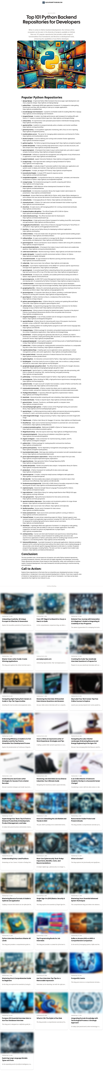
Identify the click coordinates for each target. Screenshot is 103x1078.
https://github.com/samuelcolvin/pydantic (35, 436)
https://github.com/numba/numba (47, 386)
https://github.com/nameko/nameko (70, 285)
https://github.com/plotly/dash (32, 472)
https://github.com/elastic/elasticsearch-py (35, 218)
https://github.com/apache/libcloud (51, 323)
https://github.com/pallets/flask (32, 109)
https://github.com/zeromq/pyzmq (33, 381)
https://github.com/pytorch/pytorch (33, 244)
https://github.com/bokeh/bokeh (41, 193)
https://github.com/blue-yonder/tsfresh (34, 356)
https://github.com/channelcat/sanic (34, 204)
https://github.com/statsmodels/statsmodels (64, 390)
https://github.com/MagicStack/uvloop (65, 432)
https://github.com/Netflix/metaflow (34, 510)
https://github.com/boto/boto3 (72, 197)
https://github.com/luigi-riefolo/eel (33, 494)
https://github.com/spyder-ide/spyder (34, 256)
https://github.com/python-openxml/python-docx (45, 303)
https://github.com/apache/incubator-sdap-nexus (43, 503)
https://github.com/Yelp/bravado (71, 420)
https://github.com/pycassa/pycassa (56, 294)
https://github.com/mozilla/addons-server (35, 136)
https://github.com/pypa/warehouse (34, 463)
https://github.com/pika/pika (49, 267)
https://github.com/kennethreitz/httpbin (35, 175)
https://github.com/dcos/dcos (32, 209)
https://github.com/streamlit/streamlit (34, 260)
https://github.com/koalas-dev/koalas (62, 400)
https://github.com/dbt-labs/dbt (49, 481)
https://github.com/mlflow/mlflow (53, 240)
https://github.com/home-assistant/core (35, 515)
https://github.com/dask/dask (70, 397)
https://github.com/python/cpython (70, 143)
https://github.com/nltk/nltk (31, 327)
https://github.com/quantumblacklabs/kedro (42, 249)
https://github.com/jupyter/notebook (64, 159)
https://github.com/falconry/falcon (44, 222)
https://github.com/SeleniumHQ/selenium (41, 550)
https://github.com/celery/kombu (62, 200)
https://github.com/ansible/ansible (56, 168)
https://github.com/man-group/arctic (34, 499)
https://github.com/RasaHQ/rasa (41, 425)
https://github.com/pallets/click (53, 347)
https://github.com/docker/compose (34, 140)
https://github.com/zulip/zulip (60, 263)
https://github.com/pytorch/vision (33, 404)
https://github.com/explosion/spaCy (33, 490)
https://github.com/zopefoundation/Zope (64, 352)
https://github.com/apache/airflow (33, 127)
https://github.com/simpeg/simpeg (57, 332)
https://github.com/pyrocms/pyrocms (68, 281)
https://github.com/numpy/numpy (33, 184)
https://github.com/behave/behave (33, 188)
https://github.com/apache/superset (34, 476)
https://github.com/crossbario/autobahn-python (37, 429)
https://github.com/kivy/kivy (31, 231)
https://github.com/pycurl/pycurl (32, 299)
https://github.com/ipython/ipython (70, 359)
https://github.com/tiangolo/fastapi (63, 118)
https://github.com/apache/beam (60, 413)
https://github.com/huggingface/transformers (44, 227)
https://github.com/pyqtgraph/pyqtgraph (40, 343)
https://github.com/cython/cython (53, 308)
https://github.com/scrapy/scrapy (33, 163)
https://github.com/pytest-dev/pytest (50, 152)
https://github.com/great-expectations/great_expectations (40, 458)
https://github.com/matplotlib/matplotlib (50, 179)
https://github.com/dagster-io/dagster (34, 441)
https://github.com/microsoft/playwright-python (41, 409)
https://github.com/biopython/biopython (40, 319)
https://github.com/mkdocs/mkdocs (43, 236)
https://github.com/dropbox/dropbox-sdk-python (37, 213)
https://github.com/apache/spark (33, 374)
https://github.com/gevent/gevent (67, 272)
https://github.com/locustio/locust (38, 276)
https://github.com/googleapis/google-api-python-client (47, 368)
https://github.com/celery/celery (32, 122)
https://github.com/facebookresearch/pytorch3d (50, 485)
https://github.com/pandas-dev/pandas (46, 147)
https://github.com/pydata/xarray (33, 314)
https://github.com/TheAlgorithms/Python (35, 395)
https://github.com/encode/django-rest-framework (38, 114)
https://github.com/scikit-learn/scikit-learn (68, 251)
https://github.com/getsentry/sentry (33, 131)
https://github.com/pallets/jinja (66, 377)
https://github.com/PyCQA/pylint (48, 363)
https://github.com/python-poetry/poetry (35, 449)
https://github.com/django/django (48, 103)
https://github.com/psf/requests (62, 170)
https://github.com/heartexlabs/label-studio (41, 454)
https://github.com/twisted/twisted (33, 523)
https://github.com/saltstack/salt (46, 156)
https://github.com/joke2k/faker (44, 338)
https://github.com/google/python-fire (52, 290)
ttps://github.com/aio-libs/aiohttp (55, 540)
